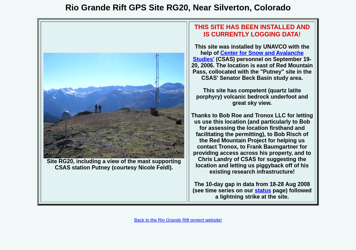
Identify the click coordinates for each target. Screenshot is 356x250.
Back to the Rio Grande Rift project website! (178, 220)
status (263, 190)
